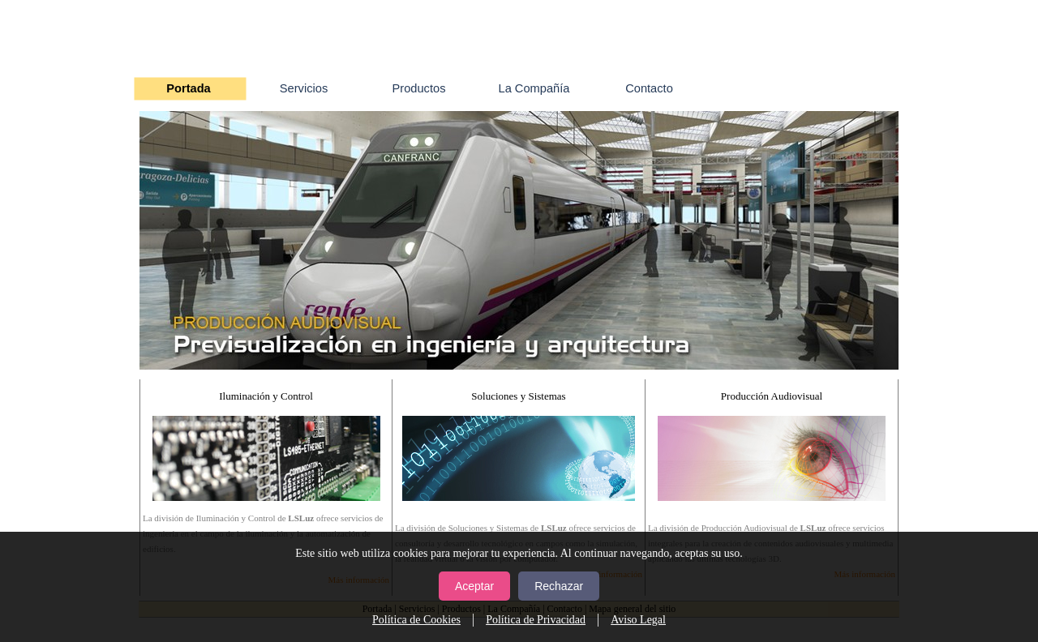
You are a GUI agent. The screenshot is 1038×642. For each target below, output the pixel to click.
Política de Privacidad (535, 620)
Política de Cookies (416, 620)
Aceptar (474, 586)
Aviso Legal (638, 620)
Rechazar (558, 586)
